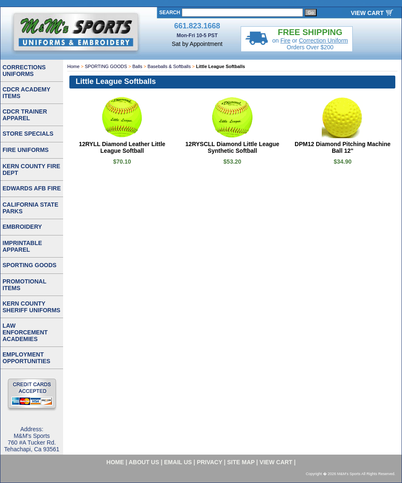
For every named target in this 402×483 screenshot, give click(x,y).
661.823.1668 (197, 26)
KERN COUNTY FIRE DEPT (31, 169)
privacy (209, 462)
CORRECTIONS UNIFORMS (24, 70)
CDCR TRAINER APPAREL (25, 114)
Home (73, 66)
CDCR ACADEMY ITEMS (27, 92)
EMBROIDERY (22, 226)
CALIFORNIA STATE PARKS (31, 208)
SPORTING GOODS (106, 66)
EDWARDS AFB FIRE (32, 188)
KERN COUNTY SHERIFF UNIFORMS (31, 307)
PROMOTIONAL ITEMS (24, 284)
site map (241, 462)
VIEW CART (367, 13)
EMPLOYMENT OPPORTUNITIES (26, 357)
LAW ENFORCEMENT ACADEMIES (25, 332)
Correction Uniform (323, 40)
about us (144, 462)
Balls (137, 66)
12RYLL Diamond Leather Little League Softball (122, 147)
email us (178, 462)
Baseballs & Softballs (169, 66)
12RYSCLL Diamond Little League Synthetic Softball (233, 147)
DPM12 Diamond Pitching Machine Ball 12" (342, 147)
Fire (285, 40)
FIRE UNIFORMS (25, 150)
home (115, 462)
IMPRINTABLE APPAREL (22, 246)
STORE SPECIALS (28, 133)
